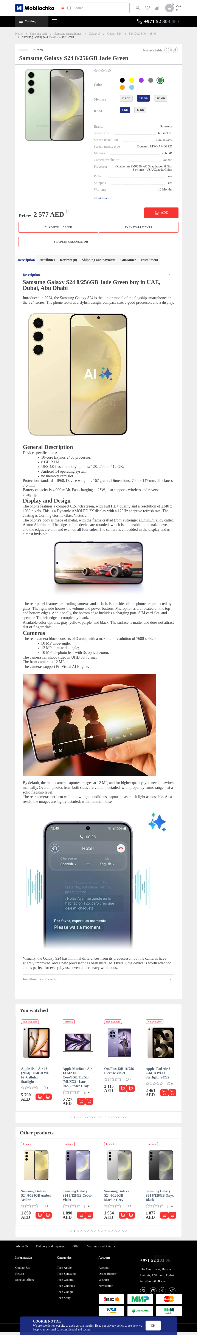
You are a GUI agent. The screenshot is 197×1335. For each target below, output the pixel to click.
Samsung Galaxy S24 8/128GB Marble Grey (116, 1198)
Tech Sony (64, 1300)
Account (104, 1270)
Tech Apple (64, 1270)
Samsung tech (38, 33)
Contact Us (22, 1270)
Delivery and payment (50, 1249)
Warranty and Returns (101, 1249)
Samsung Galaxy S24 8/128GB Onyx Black (160, 1198)
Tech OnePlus (66, 1288)
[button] (54, 105)
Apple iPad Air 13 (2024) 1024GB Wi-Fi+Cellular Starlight (35, 1078)
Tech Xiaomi (65, 1282)
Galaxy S (94, 33)
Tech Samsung (66, 1276)
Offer (76, 1249)
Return (19, 1276)
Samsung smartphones (67, 33)
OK (153, 1325)
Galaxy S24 (114, 33)
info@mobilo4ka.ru (153, 1284)
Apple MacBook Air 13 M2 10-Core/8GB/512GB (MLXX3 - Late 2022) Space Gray (77, 1080)
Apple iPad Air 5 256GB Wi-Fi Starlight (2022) (158, 1076)
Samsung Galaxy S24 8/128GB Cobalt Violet (78, 1198)
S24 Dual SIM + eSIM (142, 33)
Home (19, 33)
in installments (138, 227)
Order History (108, 1276)
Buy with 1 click (58, 227)
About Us (22, 1249)
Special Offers (24, 1282)
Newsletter (106, 1288)
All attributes (101, 198)
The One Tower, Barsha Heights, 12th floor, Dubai (157, 1275)
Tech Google (65, 1294)
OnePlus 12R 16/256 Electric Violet (119, 1074)
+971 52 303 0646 (157, 1263)
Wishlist (104, 1282)
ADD (164, 212)
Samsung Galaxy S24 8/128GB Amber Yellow (36, 1198)
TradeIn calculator (70, 243)
